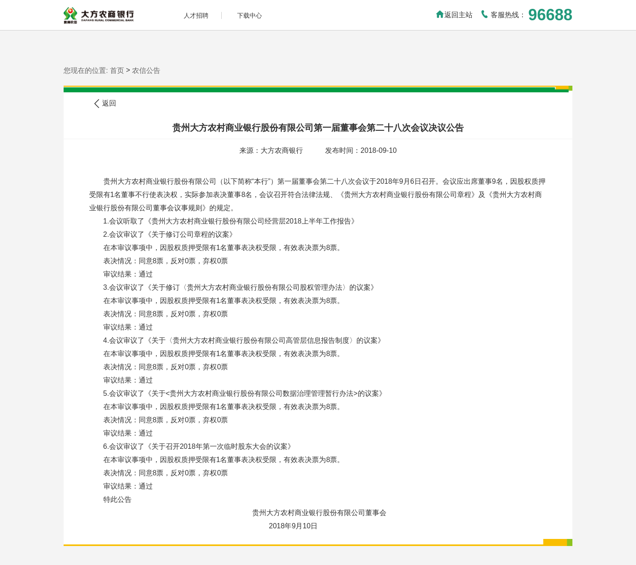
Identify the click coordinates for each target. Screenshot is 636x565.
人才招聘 (196, 15)
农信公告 (146, 70)
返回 (105, 103)
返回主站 (454, 15)
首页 (117, 70)
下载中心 (249, 15)
